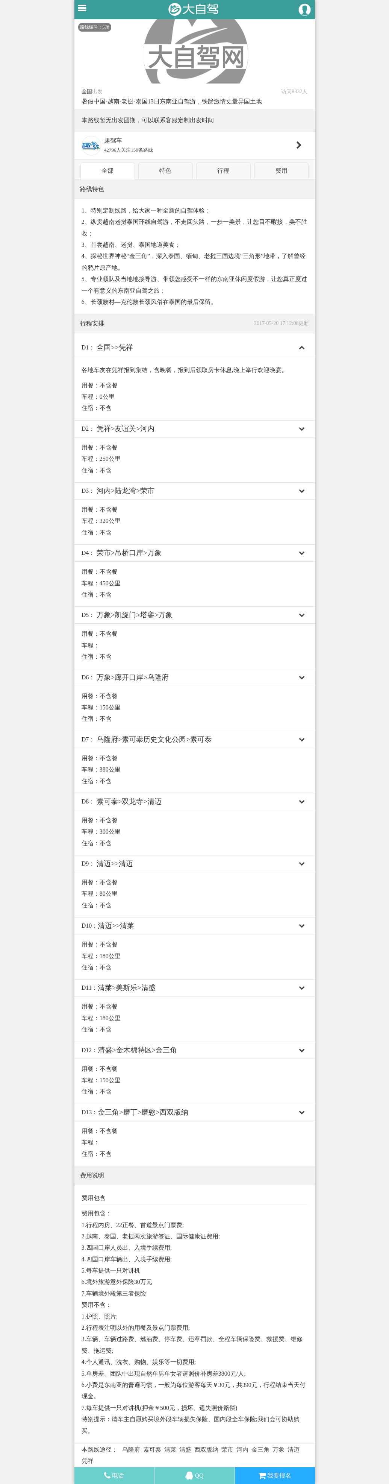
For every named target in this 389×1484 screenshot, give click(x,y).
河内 (242, 1449)
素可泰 (152, 1449)
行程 (223, 170)
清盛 (185, 1449)
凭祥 (88, 1461)
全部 (107, 170)
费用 (281, 170)
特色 (165, 170)
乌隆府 (131, 1449)
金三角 (260, 1449)
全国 (87, 91)
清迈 (294, 1449)
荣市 (227, 1449)
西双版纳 (206, 1449)
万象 (278, 1449)
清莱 (170, 1449)
